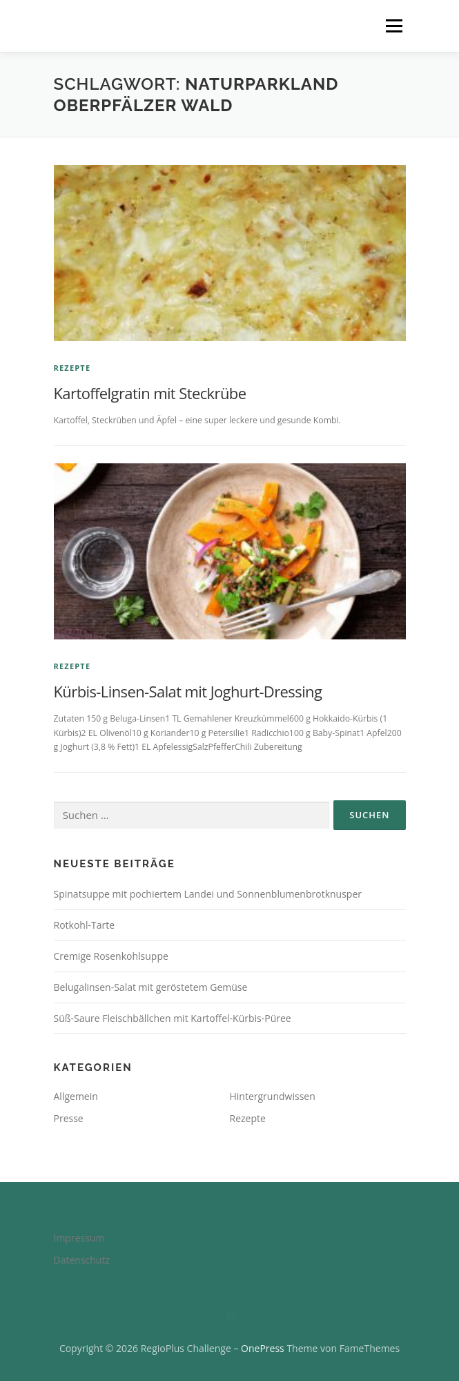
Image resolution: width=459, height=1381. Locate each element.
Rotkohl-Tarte (84, 924)
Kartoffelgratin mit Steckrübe (150, 393)
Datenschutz (82, 1259)
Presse (69, 1118)
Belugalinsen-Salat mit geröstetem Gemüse (151, 987)
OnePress (262, 1348)
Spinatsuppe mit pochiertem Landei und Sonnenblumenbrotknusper (208, 893)
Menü (393, 26)
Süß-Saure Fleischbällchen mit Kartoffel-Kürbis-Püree (172, 1018)
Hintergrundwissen (272, 1096)
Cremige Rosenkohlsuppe (111, 956)
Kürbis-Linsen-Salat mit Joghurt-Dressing (188, 691)
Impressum (79, 1237)
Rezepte (72, 368)
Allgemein (76, 1096)
